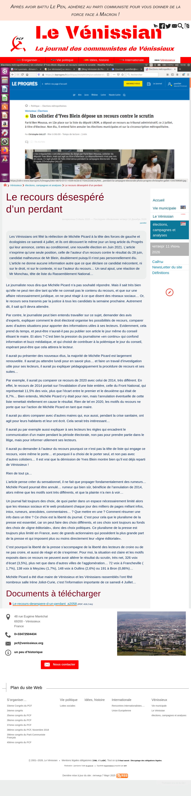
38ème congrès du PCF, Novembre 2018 (27, 730)
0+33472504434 (25, 634)
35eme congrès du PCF (18, 716)
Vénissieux (16, 185)
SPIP (127, 767)
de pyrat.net (87, 767)
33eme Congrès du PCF (18, 706)
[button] (147, 26)
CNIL (89, 761)
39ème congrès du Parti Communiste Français (25, 737)
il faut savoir (121, 761)
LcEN (98, 761)
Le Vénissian (159, 711)
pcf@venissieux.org (28, 643)
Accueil (158, 200)
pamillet (142, 222)
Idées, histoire (96, 700)
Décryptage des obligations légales (148, 761)
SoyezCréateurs (109, 767)
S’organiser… (18, 700)
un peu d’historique (28, 652)
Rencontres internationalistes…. (131, 706)
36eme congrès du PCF (18, 721)
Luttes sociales (64, 706)
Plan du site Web (30, 688)
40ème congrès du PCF (18, 743)
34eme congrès (14, 711)
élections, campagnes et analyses (43, 185)
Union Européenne (124, 711)
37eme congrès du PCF (18, 726)
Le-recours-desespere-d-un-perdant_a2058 (45, 604)
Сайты (158, 262)
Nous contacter (59, 665)
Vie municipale (160, 706)
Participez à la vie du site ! (170, 784)
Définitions (161, 273)
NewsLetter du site (168, 267)
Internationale (127, 700)
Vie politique (68, 700)
